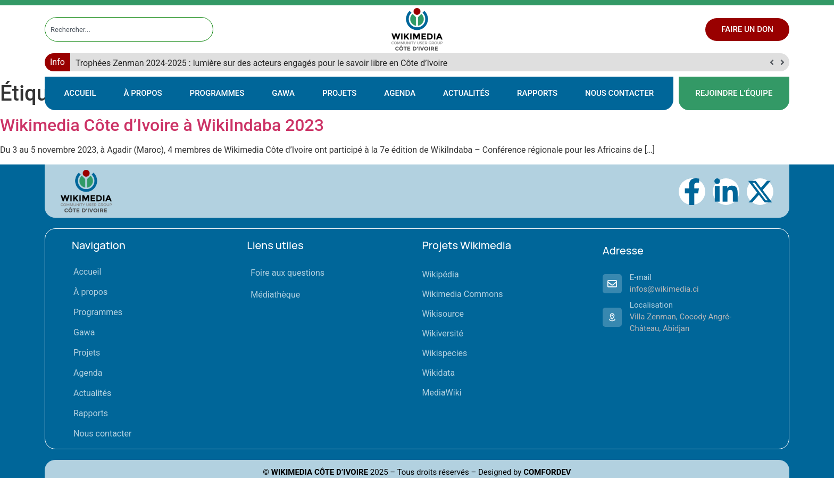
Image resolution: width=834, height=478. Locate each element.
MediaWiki (442, 393)
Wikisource (443, 314)
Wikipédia (440, 274)
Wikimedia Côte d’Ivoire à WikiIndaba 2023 (162, 125)
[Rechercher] (205, 29)
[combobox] (119, 29)
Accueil (80, 93)
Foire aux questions (287, 273)
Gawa (283, 93)
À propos (143, 93)
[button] (782, 62)
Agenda (399, 93)
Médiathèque (275, 295)
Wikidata (438, 373)
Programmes (217, 93)
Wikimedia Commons (462, 294)
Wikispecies (445, 353)
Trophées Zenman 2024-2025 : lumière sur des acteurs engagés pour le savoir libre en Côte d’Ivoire (261, 63)
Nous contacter (619, 93)
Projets (339, 93)
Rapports (537, 93)
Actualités (466, 93)
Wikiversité (443, 333)
